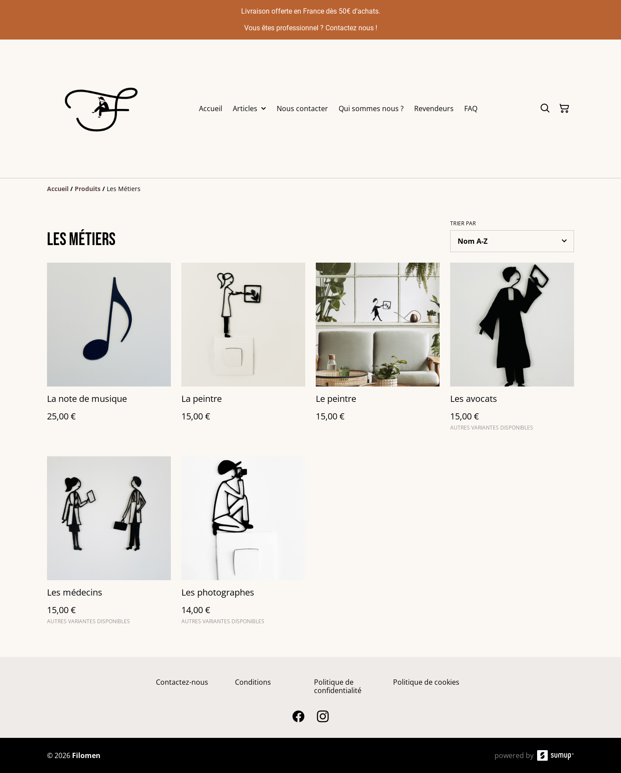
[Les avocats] (512, 351)
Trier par (463, 223)
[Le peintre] (378, 351)
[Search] (545, 108)
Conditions (253, 682)
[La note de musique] (109, 351)
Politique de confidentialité (337, 686)
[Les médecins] (109, 544)
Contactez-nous (182, 682)
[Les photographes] (243, 544)
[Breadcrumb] (310, 188)
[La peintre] (243, 351)
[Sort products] (512, 241)
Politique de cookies (426, 682)
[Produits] (88, 188)
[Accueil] (58, 188)
